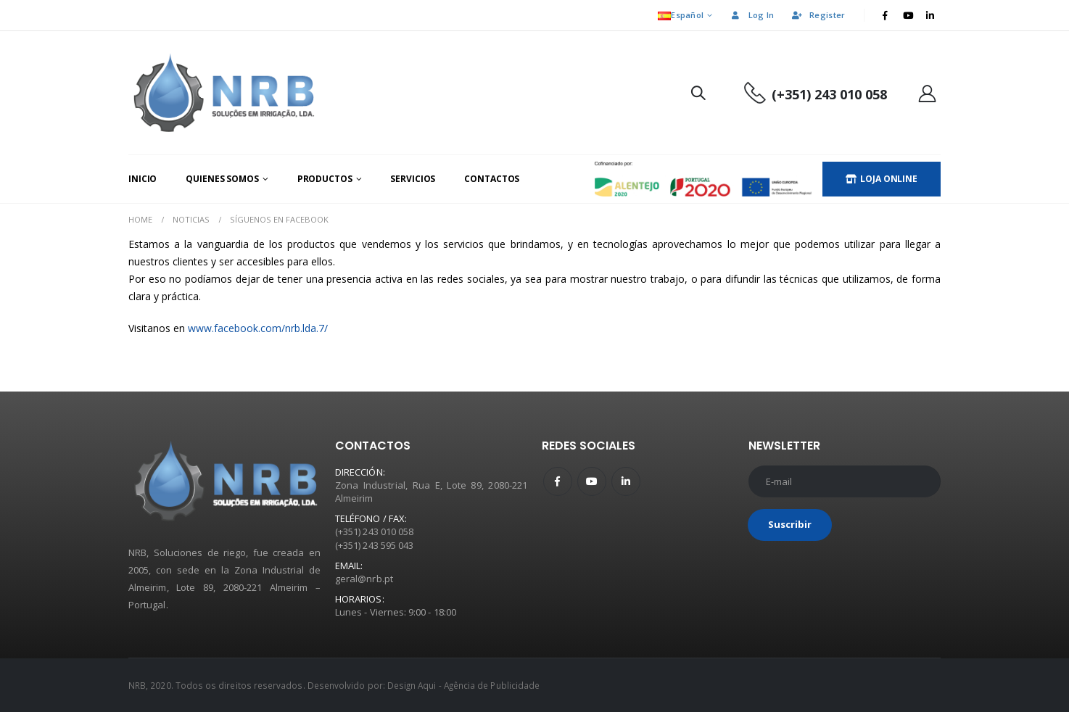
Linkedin (625, 481)
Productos (324, 179)
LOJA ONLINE (881, 179)
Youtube (591, 481)
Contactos (491, 179)
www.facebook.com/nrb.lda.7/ (258, 328)
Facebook (557, 481)
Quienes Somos (222, 179)
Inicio (142, 179)
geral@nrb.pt (364, 578)
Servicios (412, 179)
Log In (752, 14)
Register (818, 14)
